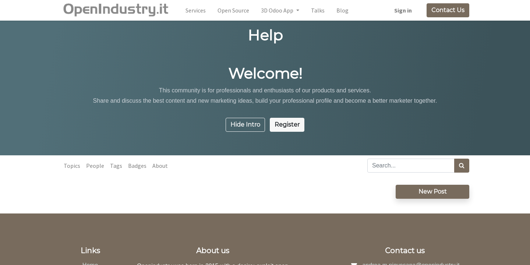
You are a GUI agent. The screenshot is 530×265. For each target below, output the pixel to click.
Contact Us (447, 10)
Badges (137, 165)
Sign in (403, 10)
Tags (116, 165)
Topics (72, 165)
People (95, 165)
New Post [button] (432, 191)
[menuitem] (196, 10)
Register (287, 124)
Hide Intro (245, 124)
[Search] (461, 166)
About (160, 165)
